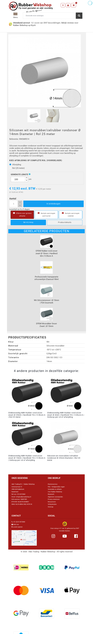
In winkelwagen (53, 204)
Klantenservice (52, 484)
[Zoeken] (49, 15)
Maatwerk (51, 494)
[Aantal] (15, 204)
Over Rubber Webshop (55, 492)
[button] (26, 178)
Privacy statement (54, 499)
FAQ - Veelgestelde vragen (56, 487)
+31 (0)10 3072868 (19, 522)
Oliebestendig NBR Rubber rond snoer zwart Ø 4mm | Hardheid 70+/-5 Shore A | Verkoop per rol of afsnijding (65, 415)
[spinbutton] (19, 179)
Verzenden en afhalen (55, 489)
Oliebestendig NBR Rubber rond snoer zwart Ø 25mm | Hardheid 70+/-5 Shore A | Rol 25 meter (26, 415)
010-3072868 (21, 494)
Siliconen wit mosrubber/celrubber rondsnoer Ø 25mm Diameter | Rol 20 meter (63, 458)
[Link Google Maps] (24, 537)
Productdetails (64, 222)
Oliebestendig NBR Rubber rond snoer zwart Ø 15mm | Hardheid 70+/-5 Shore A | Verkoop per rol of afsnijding (26, 458)
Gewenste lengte (19, 174)
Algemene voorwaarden (55, 497)
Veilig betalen (52, 504)
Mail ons (16, 524)
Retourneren (52, 502)
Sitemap (50, 507)
